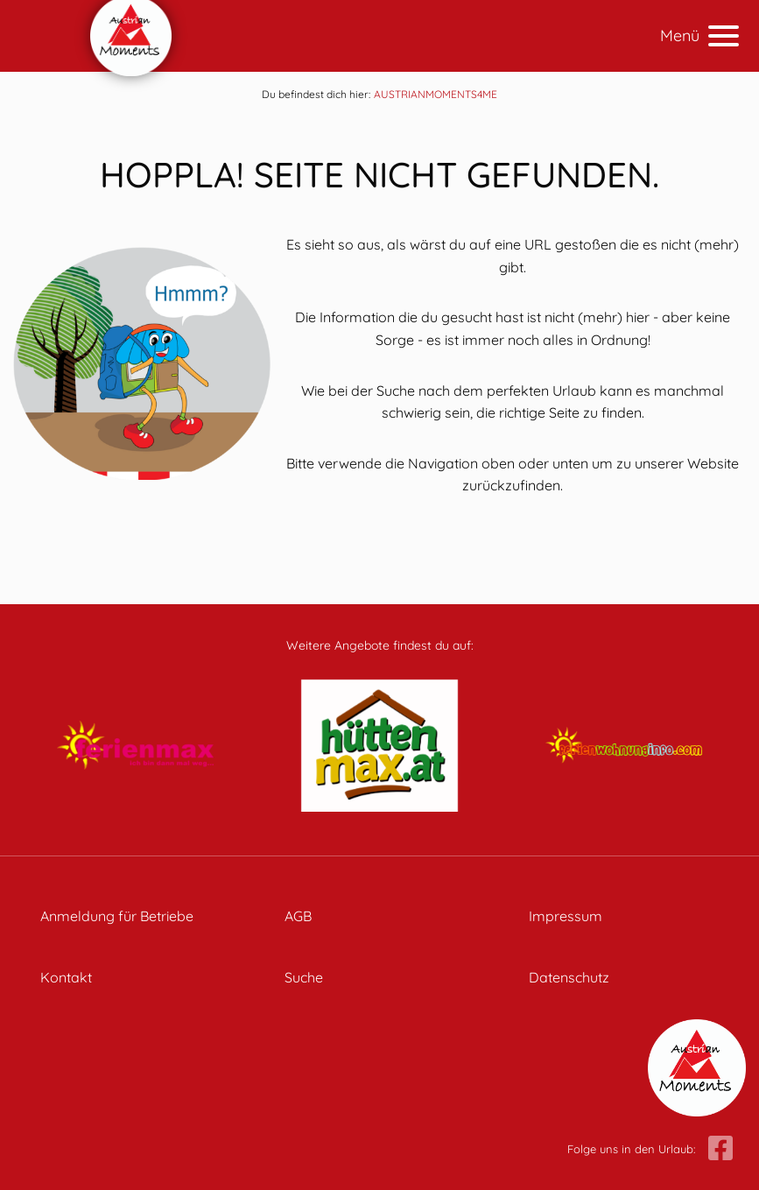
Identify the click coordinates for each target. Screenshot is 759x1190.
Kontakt (66, 977)
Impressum (565, 916)
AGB (298, 916)
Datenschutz (569, 977)
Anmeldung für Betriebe (116, 916)
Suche (304, 977)
